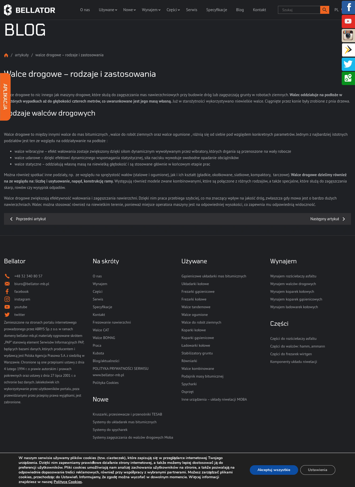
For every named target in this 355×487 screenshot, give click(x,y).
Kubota (98, 353)
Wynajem (150, 9)
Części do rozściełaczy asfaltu (293, 338)
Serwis (191, 9)
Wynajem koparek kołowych (292, 291)
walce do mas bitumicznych (84, 134)
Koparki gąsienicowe (197, 337)
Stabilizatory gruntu (197, 353)
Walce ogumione (194, 314)
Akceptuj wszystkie (273, 469)
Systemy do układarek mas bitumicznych (125, 422)
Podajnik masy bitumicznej (202, 376)
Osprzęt (187, 391)
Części (172, 9)
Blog (240, 9)
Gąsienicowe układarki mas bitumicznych (213, 276)
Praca (97, 345)
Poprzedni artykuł (31, 218)
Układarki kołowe (195, 283)
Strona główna (6, 55)
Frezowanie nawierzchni (112, 322)
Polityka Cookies (106, 382)
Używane (106, 9)
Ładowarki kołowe (195, 345)
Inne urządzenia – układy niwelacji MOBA (214, 399)
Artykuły (22, 54)
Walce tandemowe (195, 306)
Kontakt (259, 9)
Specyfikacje (216, 9)
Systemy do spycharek (110, 429)
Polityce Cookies (68, 481)
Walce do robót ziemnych (201, 322)
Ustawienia (317, 469)
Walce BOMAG (104, 337)
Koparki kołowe (193, 330)
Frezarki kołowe (193, 299)
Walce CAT (101, 330)
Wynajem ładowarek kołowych (294, 306)
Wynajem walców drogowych (293, 283)
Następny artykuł (324, 218)
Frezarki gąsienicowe (197, 291)
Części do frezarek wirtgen (291, 354)
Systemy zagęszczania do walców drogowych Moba (133, 437)
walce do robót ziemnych (132, 134)
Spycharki (189, 384)
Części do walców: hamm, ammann (297, 346)
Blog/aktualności (106, 360)
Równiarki (189, 360)
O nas (85, 9)
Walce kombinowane (197, 368)
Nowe (128, 9)
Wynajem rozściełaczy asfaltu (293, 276)
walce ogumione (176, 134)
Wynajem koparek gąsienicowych (296, 299)
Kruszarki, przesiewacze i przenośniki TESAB (127, 414)
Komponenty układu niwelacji (293, 361)
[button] (324, 10)
